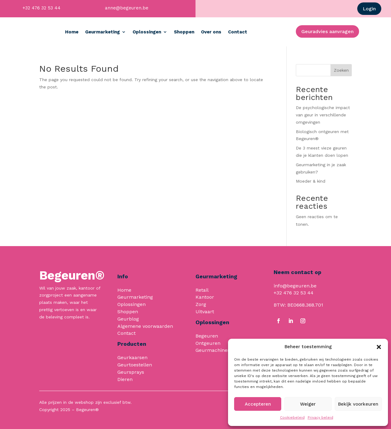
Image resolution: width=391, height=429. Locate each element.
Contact (265, 32)
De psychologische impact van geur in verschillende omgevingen (323, 115)
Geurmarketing (130, 32)
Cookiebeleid (292, 417)
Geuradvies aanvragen (327, 31)
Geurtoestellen (134, 365)
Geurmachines (213, 350)
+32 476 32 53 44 (41, 8)
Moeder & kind (310, 181)
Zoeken (341, 70)
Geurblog (128, 319)
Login (369, 9)
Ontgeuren (208, 343)
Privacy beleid (320, 417)
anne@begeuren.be (126, 8)
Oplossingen (174, 32)
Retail (202, 290)
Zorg (201, 304)
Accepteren (258, 404)
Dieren (125, 379)
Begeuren (207, 336)
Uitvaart (205, 311)
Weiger (308, 404)
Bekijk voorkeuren (358, 404)
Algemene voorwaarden (145, 326)
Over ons (239, 32)
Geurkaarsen (132, 357)
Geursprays (130, 372)
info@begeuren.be (295, 286)
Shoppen (212, 32)
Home (99, 32)
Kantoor (205, 297)
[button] (379, 347)
